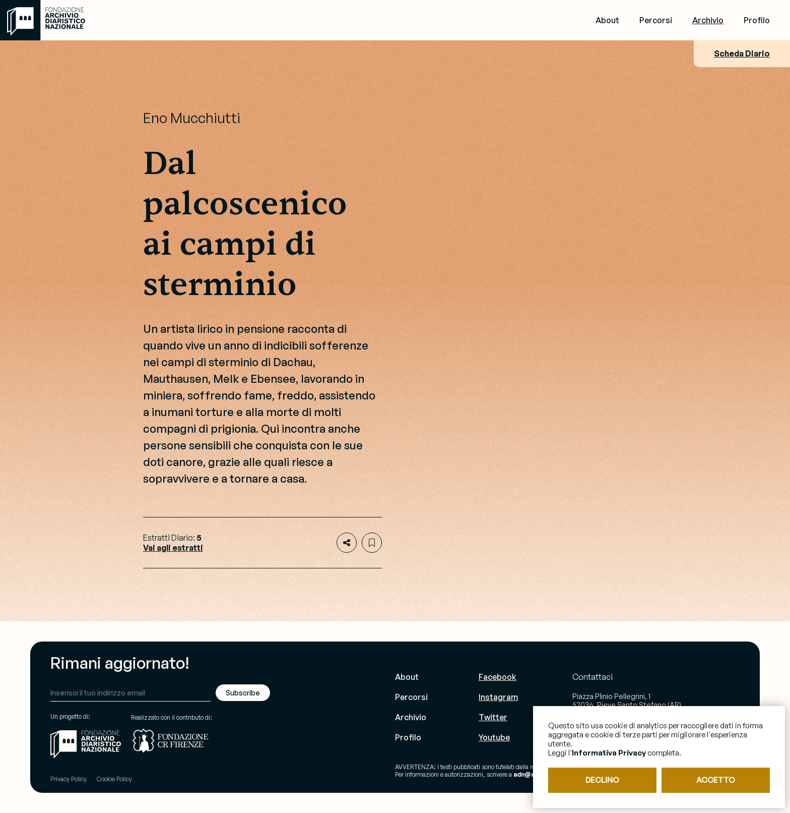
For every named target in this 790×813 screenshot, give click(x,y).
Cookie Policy (114, 779)
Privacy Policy (68, 779)
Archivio (707, 20)
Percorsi (655, 20)
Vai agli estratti (173, 548)
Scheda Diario (742, 53)
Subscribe (243, 692)
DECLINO (602, 780)
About (607, 20)
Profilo (757, 20)
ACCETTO (715, 780)
